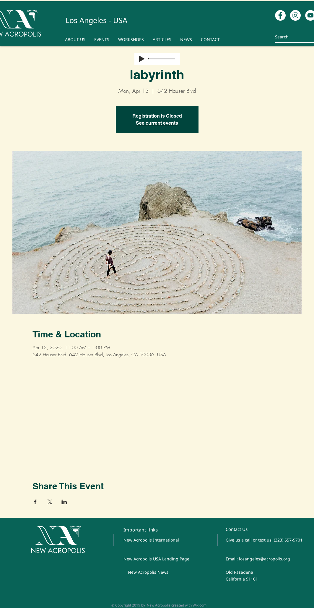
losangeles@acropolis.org (264, 559)
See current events (157, 123)
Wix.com (199, 605)
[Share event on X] (50, 502)
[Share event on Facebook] (35, 502)
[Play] (141, 59)
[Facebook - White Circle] (280, 15)
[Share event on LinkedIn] (64, 502)
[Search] (291, 36)
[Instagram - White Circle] (295, 15)
